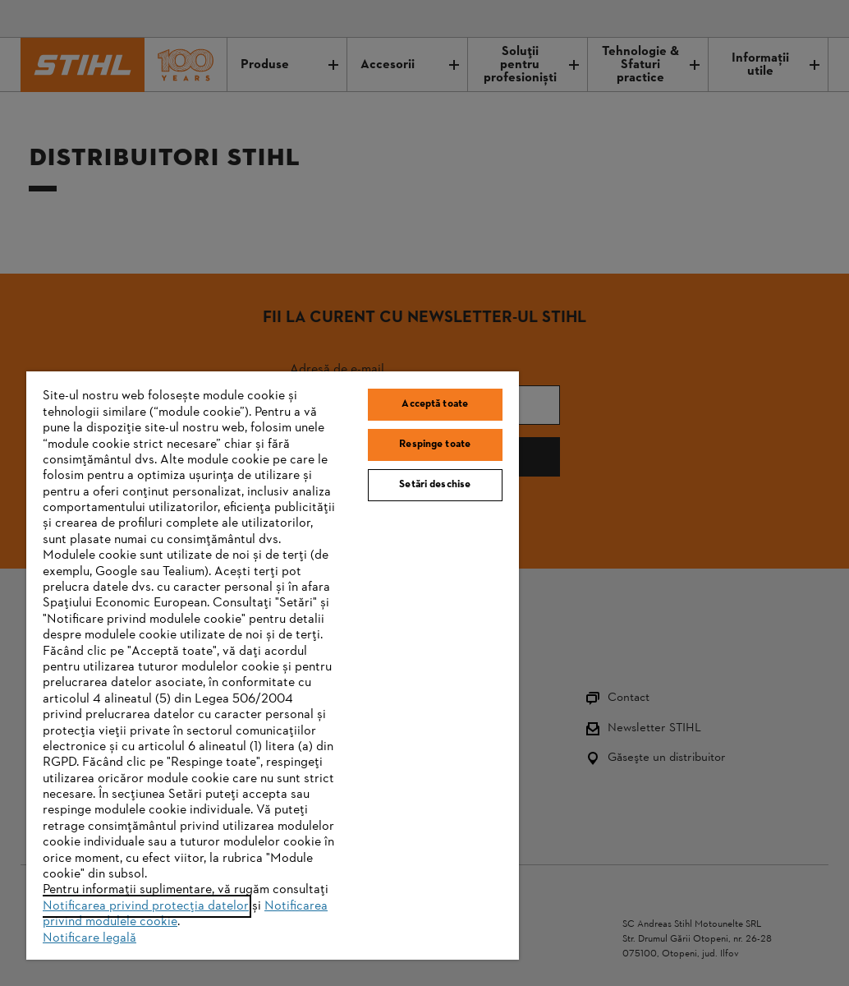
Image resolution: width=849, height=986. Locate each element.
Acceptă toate (435, 404)
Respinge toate (434, 444)
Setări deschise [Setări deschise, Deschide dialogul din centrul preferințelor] (434, 484)
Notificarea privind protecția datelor (146, 906)
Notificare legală (89, 938)
